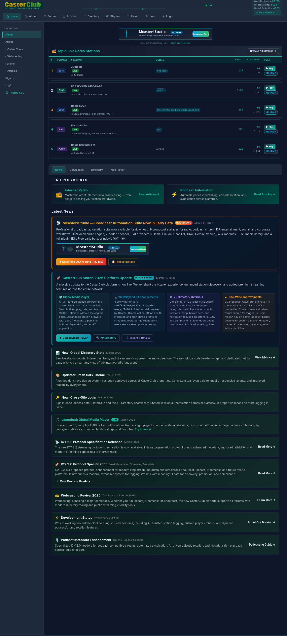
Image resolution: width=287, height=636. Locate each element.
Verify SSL (14, 92)
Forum (49, 16)
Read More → (266, 446)
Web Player (117, 169)
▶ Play (269, 68)
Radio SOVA (79, 105)
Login (167, 16)
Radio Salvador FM (83, 144)
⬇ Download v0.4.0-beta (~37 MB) (81, 261)
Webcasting (14, 56)
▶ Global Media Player (73, 337)
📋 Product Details (123, 261)
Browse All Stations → (263, 50)
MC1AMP (271, 73)
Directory (97, 169)
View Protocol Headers (75, 481)
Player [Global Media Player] (132, 16)
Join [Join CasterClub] (150, 16)
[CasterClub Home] (23, 5)
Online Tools (15, 49)
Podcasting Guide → (262, 544)
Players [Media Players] (113, 16)
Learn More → (266, 500)
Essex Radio (79, 125)
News (58, 169)
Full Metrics (265, 12)
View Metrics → (265, 357)
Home (12, 16)
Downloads (77, 169)
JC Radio (77, 66)
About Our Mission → (262, 522)
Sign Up (10, 78)
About (31, 16)
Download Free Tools (180, 43)
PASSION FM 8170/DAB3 (86, 86)
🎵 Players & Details (137, 337)
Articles (69, 16)
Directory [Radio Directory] (91, 16)
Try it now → (143, 429)
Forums (10, 63)
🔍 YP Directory (106, 337)
